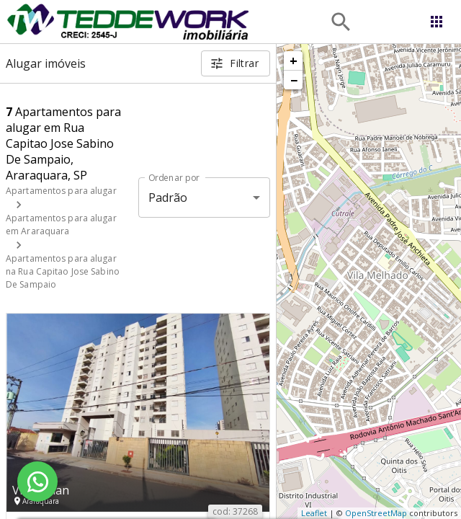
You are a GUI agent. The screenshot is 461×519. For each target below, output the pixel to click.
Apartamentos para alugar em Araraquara (61, 224)
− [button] (293, 80)
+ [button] (293, 60)
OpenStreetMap (376, 512)
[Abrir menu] (436, 21)
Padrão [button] (168, 197)
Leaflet (314, 512)
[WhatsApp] (37, 481)
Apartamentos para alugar (61, 191)
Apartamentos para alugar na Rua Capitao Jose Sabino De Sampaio (63, 271)
